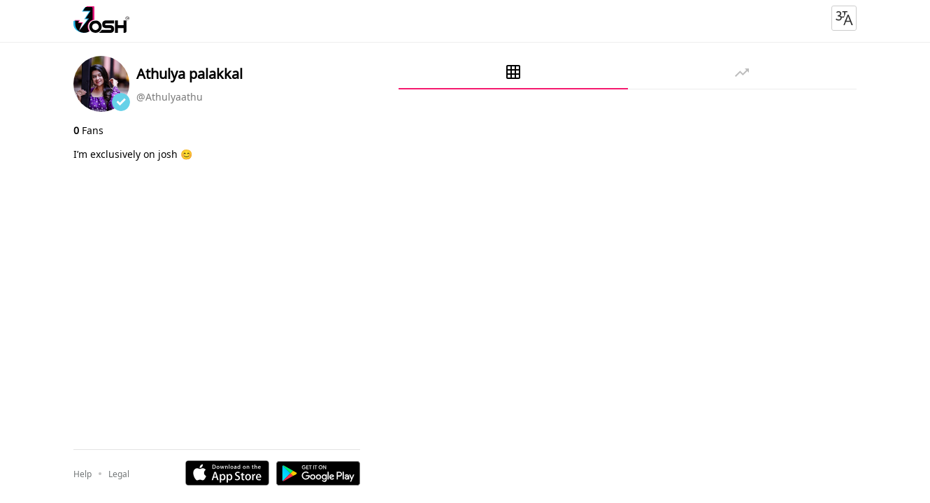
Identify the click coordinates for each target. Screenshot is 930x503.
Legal (118, 474)
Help (82, 474)
